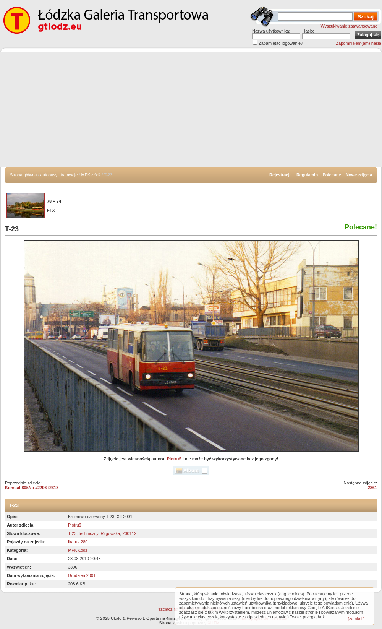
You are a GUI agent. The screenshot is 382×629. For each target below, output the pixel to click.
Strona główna (23, 174)
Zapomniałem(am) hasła (358, 43)
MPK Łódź (91, 174)
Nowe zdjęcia (359, 174)
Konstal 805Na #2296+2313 (31, 487)
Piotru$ (174, 459)
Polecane (331, 174)
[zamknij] (356, 618)
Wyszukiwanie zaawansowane (349, 26)
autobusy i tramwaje (59, 174)
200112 (129, 533)
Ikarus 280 (77, 542)
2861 (372, 487)
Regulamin (307, 174)
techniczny (88, 533)
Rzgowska (110, 533)
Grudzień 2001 (82, 575)
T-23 (72, 533)
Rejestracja (280, 174)
